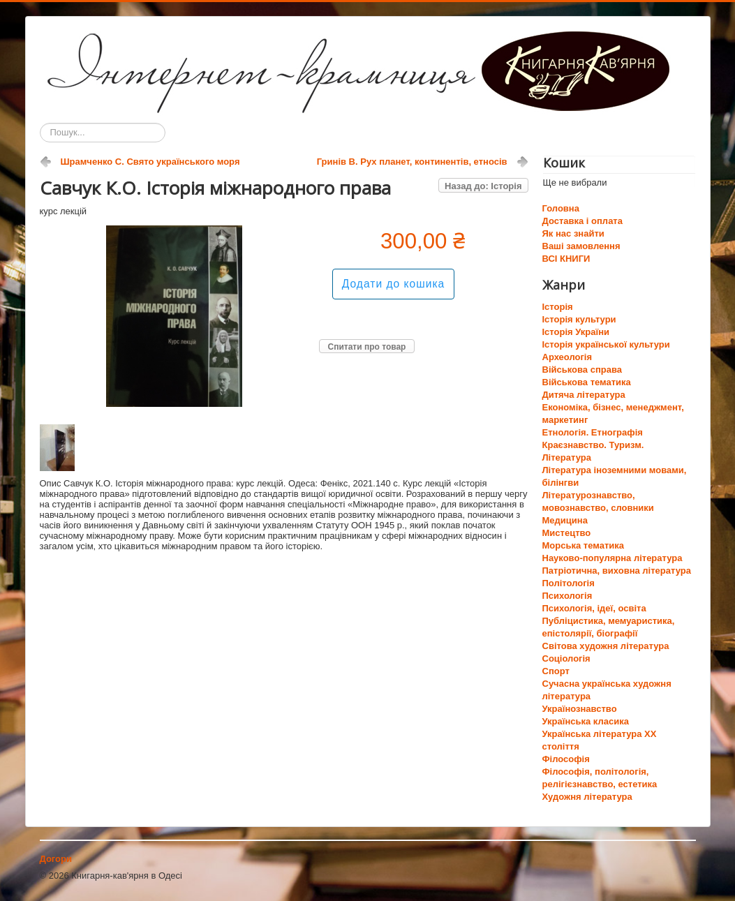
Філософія (566, 759)
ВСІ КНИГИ (566, 258)
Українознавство (579, 708)
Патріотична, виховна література (616, 570)
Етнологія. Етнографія (592, 432)
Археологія (567, 357)
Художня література (587, 796)
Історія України (576, 332)
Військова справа (582, 369)
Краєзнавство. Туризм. (593, 445)
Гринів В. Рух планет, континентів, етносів (412, 161)
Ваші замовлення (581, 246)
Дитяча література (583, 394)
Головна (560, 208)
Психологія (567, 595)
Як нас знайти (573, 233)
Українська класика (585, 721)
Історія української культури (606, 344)
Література (566, 457)
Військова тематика (586, 382)
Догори (56, 859)
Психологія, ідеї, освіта (594, 608)
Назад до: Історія (483, 186)
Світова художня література (605, 646)
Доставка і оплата (582, 221)
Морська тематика (583, 545)
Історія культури (579, 319)
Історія (557, 306)
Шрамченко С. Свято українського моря (150, 161)
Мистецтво (566, 533)
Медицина (565, 520)
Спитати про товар (367, 347)
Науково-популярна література (612, 558)
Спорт (556, 671)
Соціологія (566, 658)
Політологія (568, 583)
